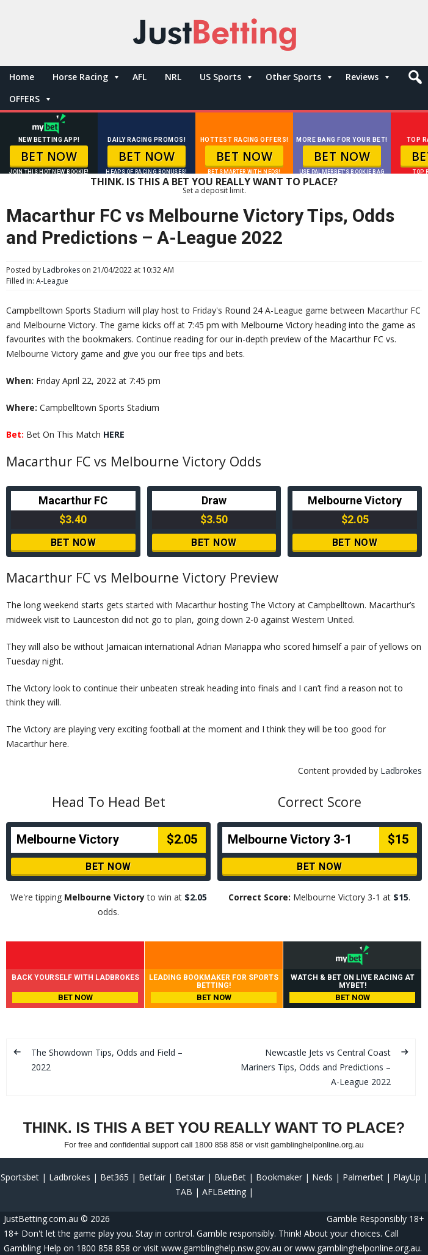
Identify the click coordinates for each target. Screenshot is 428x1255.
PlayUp (407, 1177)
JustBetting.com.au (41, 1218)
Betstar (190, 1177)
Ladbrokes (61, 270)
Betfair (152, 1177)
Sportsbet (20, 1177)
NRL (173, 77)
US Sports (220, 77)
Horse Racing (80, 77)
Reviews (362, 77)
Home (21, 77)
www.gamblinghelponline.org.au (357, 1248)
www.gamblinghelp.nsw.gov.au (221, 1248)
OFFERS (24, 99)
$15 (400, 897)
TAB (183, 1192)
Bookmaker (279, 1177)
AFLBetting (224, 1192)
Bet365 (114, 1177)
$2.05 (195, 897)
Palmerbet (363, 1177)
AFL (139, 77)
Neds (322, 1177)
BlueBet (230, 1177)
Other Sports (293, 77)
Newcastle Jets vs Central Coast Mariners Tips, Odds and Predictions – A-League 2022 (316, 1067)
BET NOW (49, 156)
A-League (52, 281)
